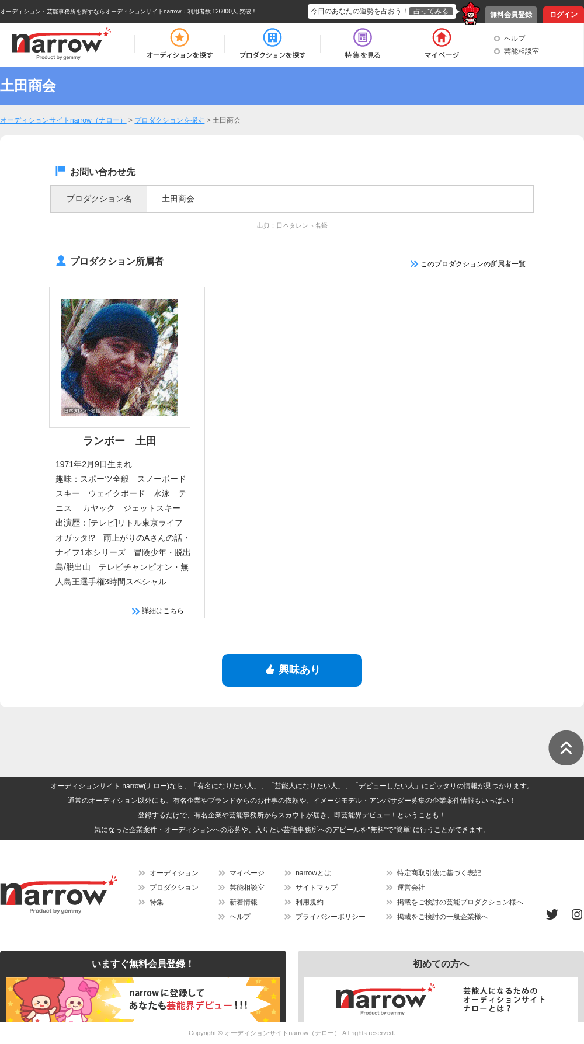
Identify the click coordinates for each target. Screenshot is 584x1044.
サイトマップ (317, 887)
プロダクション (174, 887)
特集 (157, 902)
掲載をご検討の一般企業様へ (442, 917)
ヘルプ (514, 38)
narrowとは (313, 873)
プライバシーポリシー (331, 917)
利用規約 (310, 902)
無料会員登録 (511, 15)
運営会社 (411, 887)
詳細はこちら (158, 611)
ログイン (564, 15)
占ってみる (431, 11)
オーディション (174, 873)
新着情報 (244, 902)
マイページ (247, 873)
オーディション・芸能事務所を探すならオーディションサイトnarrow (91, 11)
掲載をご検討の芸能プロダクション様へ (460, 902)
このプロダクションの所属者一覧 (468, 264)
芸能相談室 (521, 51)
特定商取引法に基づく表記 (439, 873)
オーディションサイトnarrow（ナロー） (282, 1032)
